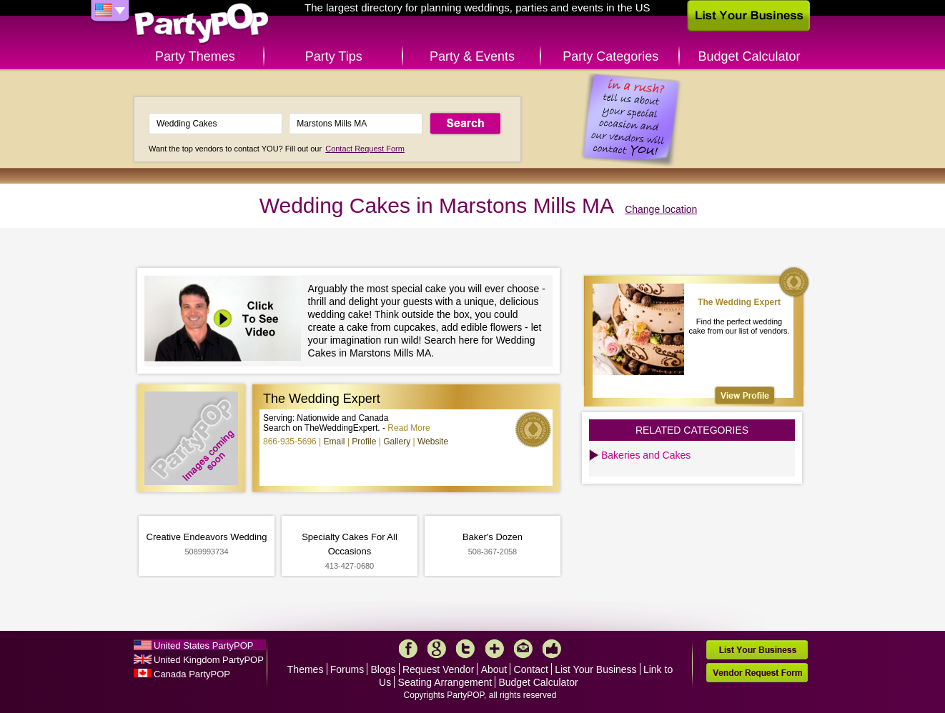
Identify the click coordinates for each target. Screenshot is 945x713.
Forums (347, 669)
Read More (408, 428)
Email (334, 442)
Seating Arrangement (445, 682)
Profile (364, 442)
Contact (531, 669)
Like (552, 648)
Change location (661, 209)
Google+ (436, 648)
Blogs (383, 669)
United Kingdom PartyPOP (209, 659)
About (494, 669)
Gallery (396, 442)
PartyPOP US (201, 24)
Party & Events (472, 56)
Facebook (408, 648)
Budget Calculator (749, 56)
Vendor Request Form (757, 672)
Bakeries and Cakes (646, 455)
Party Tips (333, 56)
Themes (305, 669)
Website (432, 442)
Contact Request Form (365, 148)
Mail (523, 648)
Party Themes (195, 56)
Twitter (465, 648)
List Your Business (595, 669)
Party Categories (610, 56)
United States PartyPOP (203, 645)
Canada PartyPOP (192, 674)
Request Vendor (438, 669)
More (494, 648)
